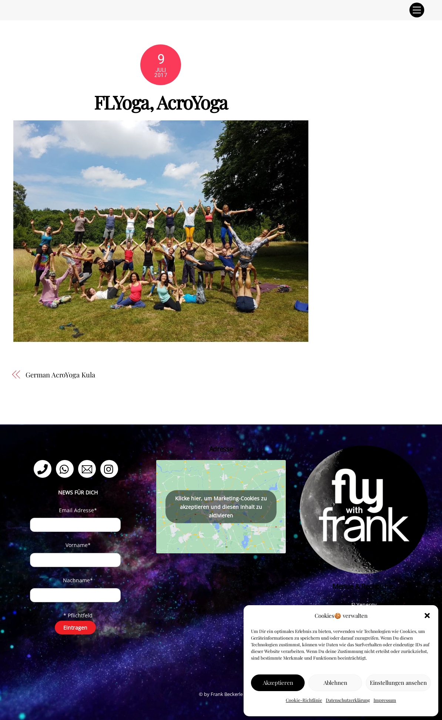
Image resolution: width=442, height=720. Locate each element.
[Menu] (416, 10)
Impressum (385, 700)
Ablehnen (335, 682)
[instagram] (110, 468)
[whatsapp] (66, 468)
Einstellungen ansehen (398, 682)
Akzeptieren (278, 682)
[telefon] (44, 468)
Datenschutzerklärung (348, 700)
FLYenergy (363, 604)
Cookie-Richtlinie (304, 700)
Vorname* (78, 545)
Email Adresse (78, 510)
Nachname (78, 580)
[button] (427, 615)
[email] (88, 468)
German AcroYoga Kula (60, 374)
